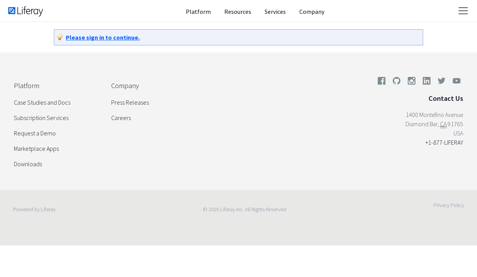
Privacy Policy (449, 205)
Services (275, 11)
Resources (237, 11)
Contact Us (446, 98)
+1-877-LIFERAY (444, 142)
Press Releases (130, 102)
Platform (198, 11)
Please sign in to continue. (103, 37)
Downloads (28, 164)
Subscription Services (41, 118)
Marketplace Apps (36, 148)
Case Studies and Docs (42, 102)
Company (311, 11)
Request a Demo (35, 133)
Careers (121, 118)
